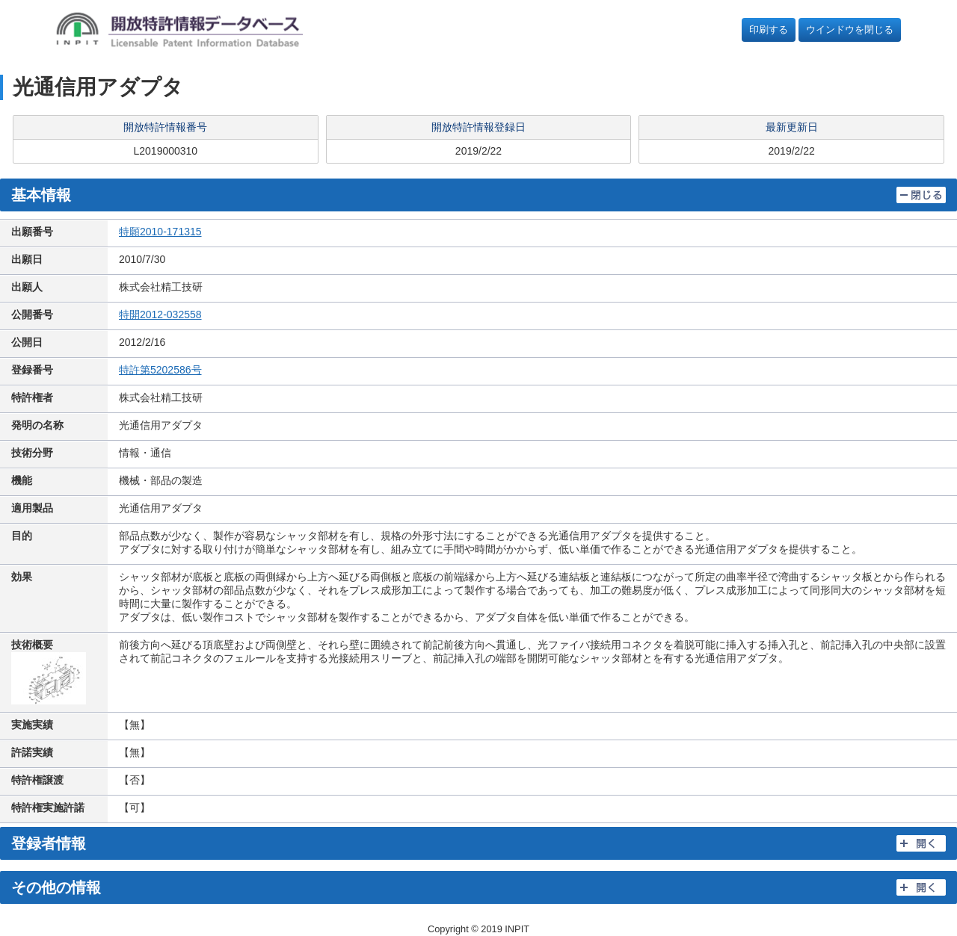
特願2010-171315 (160, 232)
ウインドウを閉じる (849, 29)
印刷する (768, 29)
